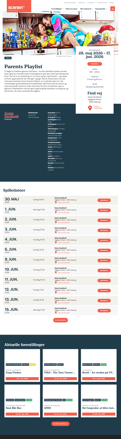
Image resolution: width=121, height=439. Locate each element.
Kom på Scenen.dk (102, 2)
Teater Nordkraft (11, 114)
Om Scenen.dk (91, 2)
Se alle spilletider (60, 320)
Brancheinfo (81, 2)
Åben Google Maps (64, 202)
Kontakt (111, 2)
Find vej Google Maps (98, 107)
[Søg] (112, 10)
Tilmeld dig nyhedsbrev (70, 2)
